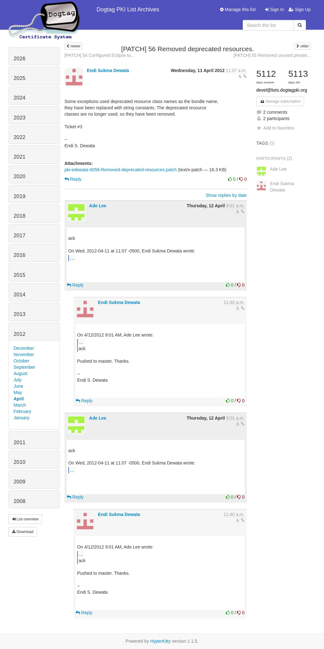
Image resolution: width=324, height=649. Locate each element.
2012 (19, 334)
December (24, 348)
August (21, 373)
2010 (19, 462)
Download (23, 532)
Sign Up (300, 9)
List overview (25, 519)
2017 (19, 236)
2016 (19, 255)
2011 (19, 443)
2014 (19, 295)
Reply (73, 179)
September (24, 367)
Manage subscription (280, 101)
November (24, 354)
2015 (19, 275)
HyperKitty (160, 641)
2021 (19, 157)
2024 (19, 98)
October (21, 360)
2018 (19, 216)
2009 (19, 482)
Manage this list (238, 9)
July (18, 379)
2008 (19, 501)
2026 (19, 59)
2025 (19, 78)
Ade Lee (97, 205)
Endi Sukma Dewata (108, 70)
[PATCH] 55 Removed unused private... (272, 55)
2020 (19, 176)
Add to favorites (275, 127)
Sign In (274, 9)
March (20, 405)
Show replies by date (226, 195)
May (18, 392)
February (22, 411)
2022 (19, 137)
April (19, 398)
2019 (19, 196)
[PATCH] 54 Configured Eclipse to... (99, 55)
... (72, 258)
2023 (19, 118)
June (18, 386)
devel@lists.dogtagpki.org (281, 90)
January (21, 417)
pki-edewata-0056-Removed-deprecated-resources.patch (121, 169)
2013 (19, 314)
